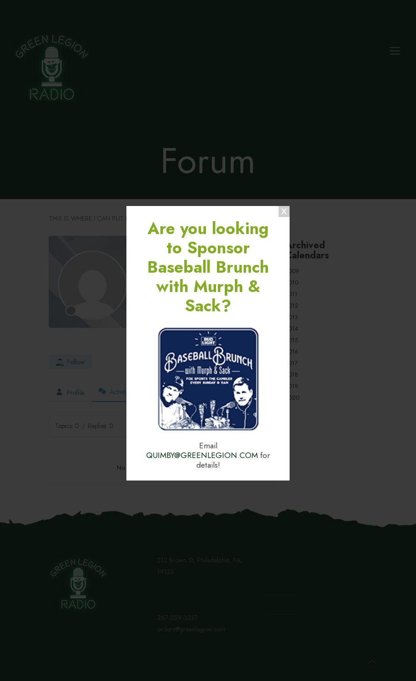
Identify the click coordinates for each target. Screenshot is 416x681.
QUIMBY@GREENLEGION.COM (202, 455)
